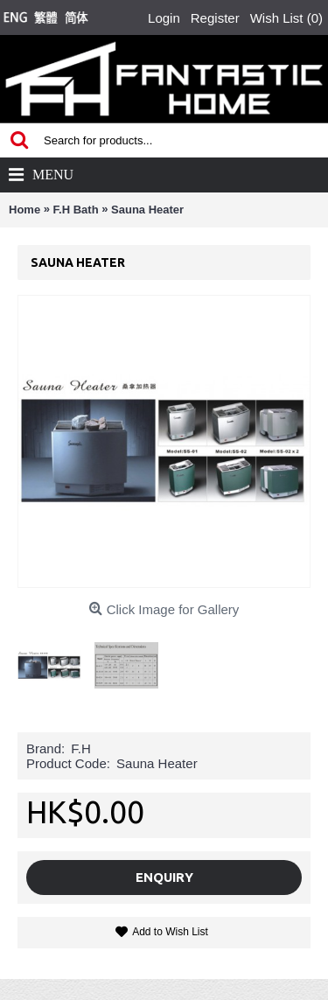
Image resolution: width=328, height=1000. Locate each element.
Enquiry (164, 877)
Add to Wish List (170, 932)
